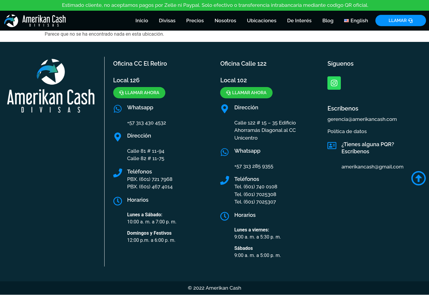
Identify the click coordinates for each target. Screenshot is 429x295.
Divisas (167, 20)
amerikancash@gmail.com (372, 167)
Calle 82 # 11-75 (145, 158)
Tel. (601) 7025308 (255, 194)
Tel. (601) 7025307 (255, 202)
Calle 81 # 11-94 (145, 151)
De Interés (299, 20)
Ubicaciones (261, 20)
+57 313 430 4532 (146, 123)
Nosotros (225, 20)
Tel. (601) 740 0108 (255, 187)
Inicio (141, 20)
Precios (195, 20)
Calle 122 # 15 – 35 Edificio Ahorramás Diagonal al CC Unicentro (265, 130)
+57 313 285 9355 (253, 166)
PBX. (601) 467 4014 (150, 187)
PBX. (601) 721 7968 (149, 179)
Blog (328, 20)
